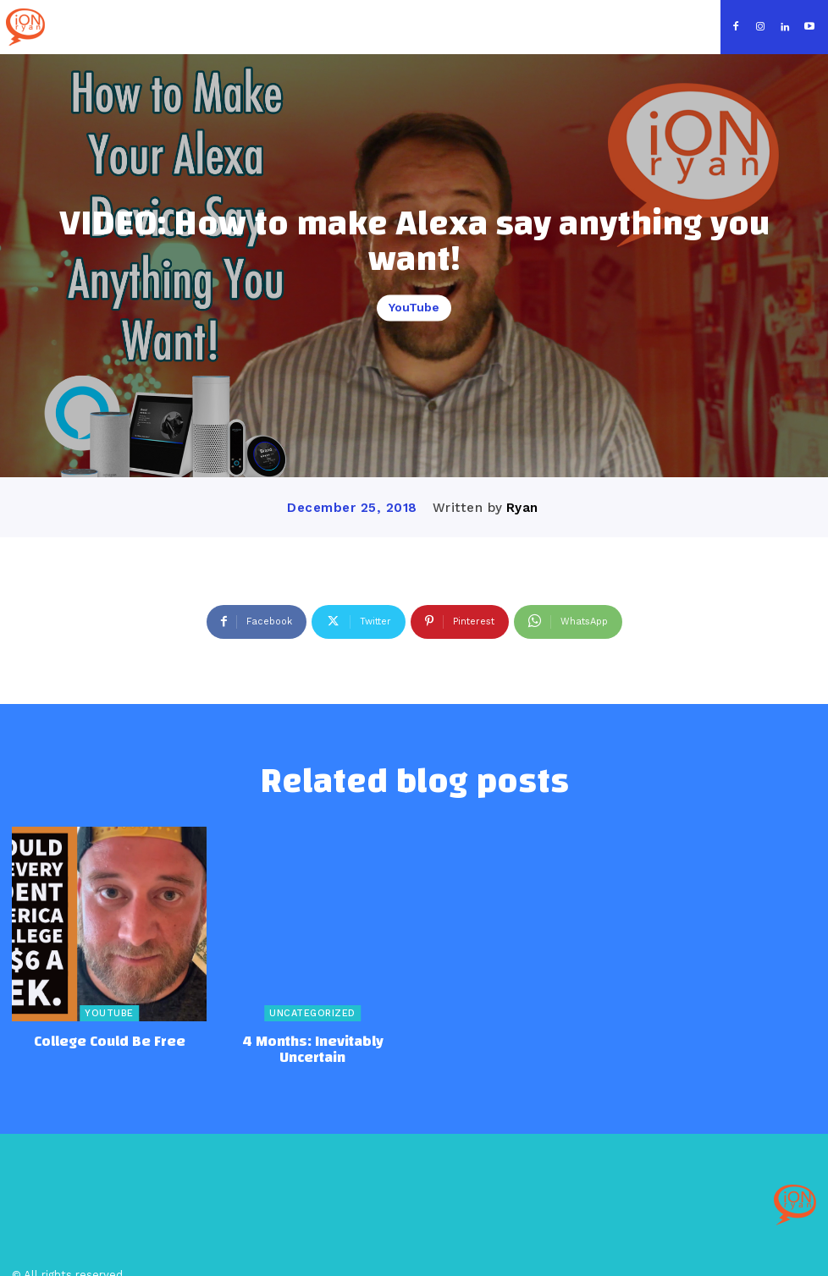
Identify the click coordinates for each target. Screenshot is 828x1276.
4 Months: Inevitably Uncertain (312, 1040)
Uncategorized (312, 1013)
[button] (696, 25)
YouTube (414, 308)
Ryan (522, 507)
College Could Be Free (109, 1040)
